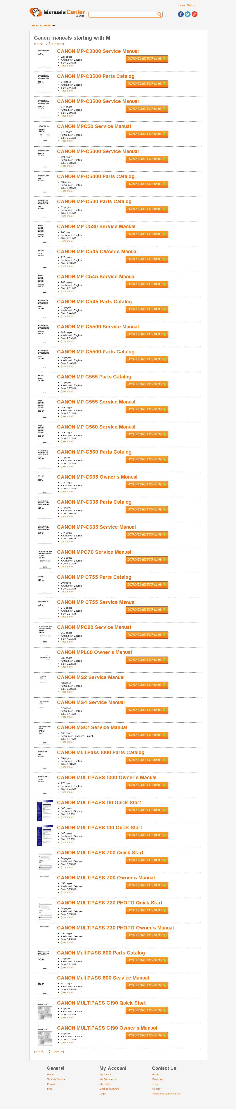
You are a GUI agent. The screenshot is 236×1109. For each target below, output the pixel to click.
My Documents (108, 1079)
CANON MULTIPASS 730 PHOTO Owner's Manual (115, 928)
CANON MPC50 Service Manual (94, 126)
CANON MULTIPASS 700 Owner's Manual (106, 878)
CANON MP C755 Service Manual (96, 602)
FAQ (49, 1088)
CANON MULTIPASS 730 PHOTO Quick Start (110, 903)
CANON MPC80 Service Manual (94, 627)
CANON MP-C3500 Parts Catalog (96, 76)
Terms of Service (56, 1079)
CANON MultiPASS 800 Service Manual (103, 978)
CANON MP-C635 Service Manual (96, 527)
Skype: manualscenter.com (166, 1093)
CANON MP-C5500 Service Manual (98, 327)
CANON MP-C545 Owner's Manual (97, 252)
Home (35, 25)
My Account (106, 1074)
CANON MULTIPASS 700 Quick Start (100, 853)
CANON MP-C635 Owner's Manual (97, 477)
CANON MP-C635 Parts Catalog (94, 502)
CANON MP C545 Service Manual (96, 277)
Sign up (191, 5)
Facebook (157, 1079)
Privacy (51, 1084)
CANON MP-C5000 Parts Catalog (96, 176)
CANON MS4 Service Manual (91, 702)
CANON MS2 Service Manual (91, 677)
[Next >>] (59, 43)
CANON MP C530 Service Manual (96, 226)
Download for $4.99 (147, 59)
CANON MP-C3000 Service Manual (98, 51)
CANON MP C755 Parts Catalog (94, 577)
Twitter (155, 1084)
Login (182, 5)
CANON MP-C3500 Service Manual (98, 101)
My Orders (105, 1084)
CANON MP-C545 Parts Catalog (94, 302)
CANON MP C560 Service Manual (96, 427)
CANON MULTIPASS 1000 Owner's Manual (107, 777)
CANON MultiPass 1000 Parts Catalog (101, 752)
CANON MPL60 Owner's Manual (94, 652)
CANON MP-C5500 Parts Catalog (96, 352)
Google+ (157, 1088)
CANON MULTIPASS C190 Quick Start (101, 1003)
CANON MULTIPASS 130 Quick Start (99, 828)
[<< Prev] (39, 43)
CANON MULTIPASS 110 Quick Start (99, 803)
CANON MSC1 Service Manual (92, 727)
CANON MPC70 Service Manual (94, 552)
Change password (109, 1088)
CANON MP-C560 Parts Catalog (94, 452)
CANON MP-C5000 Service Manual (98, 151)
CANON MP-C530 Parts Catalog (94, 201)
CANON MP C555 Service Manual (96, 402)
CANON (46, 25)
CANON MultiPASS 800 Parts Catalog (101, 953)
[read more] (67, 65)
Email (155, 1074)
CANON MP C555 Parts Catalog (94, 377)
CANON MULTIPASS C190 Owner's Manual (107, 1028)
